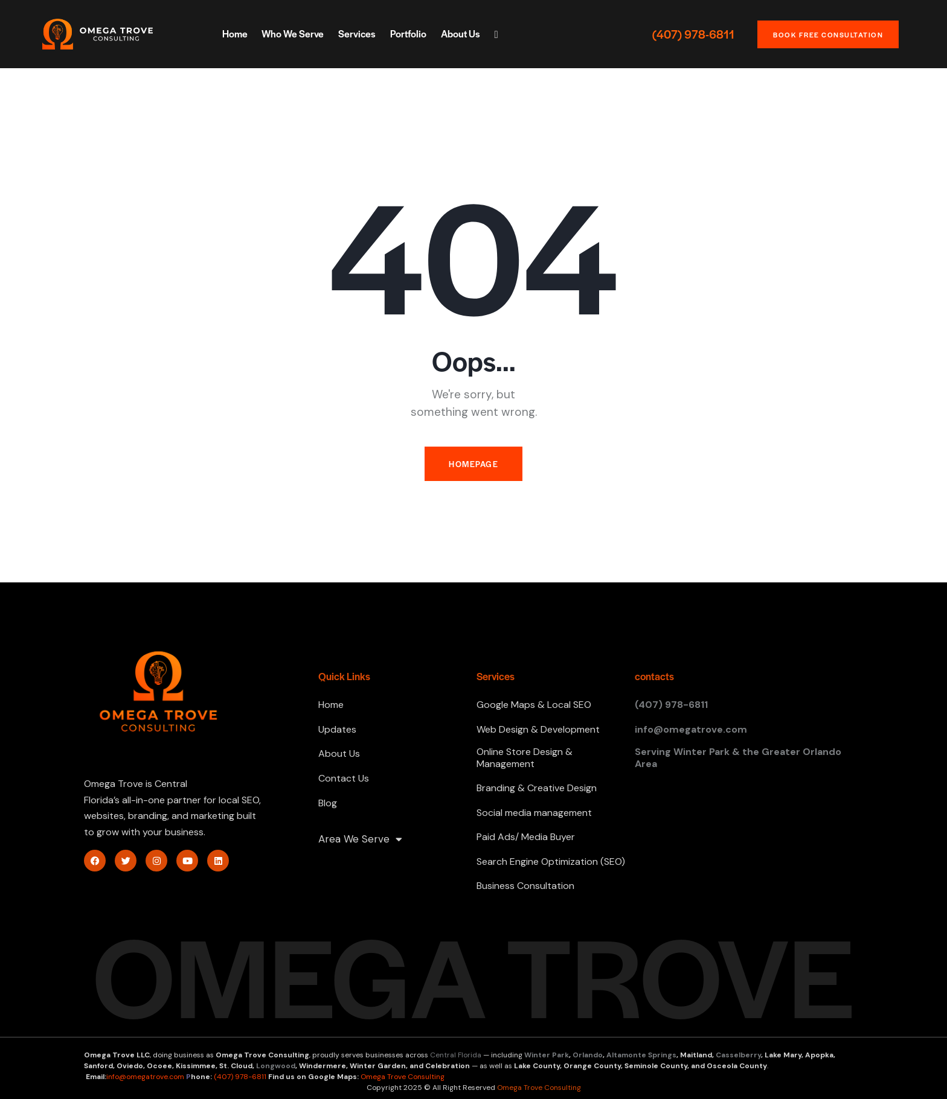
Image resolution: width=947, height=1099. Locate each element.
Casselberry (738, 1055)
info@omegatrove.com (145, 1076)
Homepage (473, 464)
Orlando (588, 1055)
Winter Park (546, 1055)
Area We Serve (360, 839)
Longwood (275, 1066)
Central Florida (455, 1055)
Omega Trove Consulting (403, 1076)
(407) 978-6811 (693, 34)
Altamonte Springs (641, 1055)
